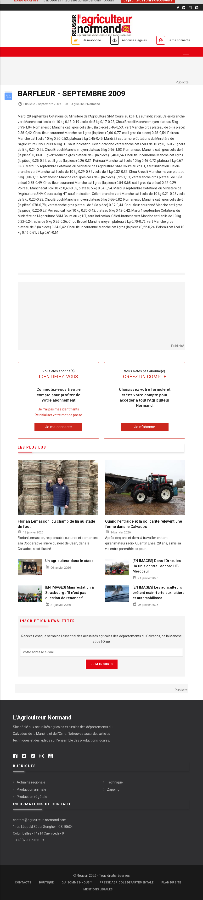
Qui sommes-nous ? (77, 882)
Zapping (113, 789)
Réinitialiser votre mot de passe (58, 415)
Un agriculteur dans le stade (69, 561)
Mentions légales (98, 889)
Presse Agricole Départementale (126, 882)
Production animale (31, 789)
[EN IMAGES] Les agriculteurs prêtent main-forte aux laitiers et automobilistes (158, 592)
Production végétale (32, 797)
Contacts (23, 882)
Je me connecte (176, 40)
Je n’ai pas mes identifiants (58, 409)
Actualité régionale (31, 782)
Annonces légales (126, 40)
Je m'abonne (79, 40)
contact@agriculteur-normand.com (39, 820)
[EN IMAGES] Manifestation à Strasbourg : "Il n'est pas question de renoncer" (69, 592)
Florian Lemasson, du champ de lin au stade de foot (56, 524)
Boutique (46, 882)
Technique (115, 782)
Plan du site (171, 882)
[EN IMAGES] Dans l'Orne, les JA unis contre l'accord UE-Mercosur (157, 566)
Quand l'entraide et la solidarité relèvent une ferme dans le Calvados (143, 524)
